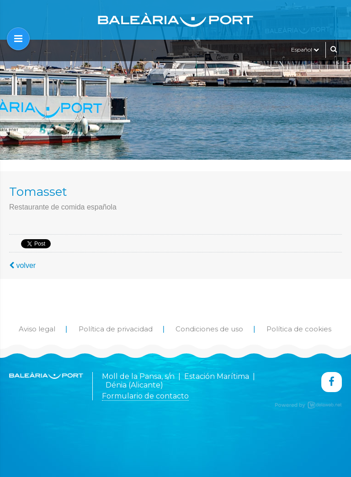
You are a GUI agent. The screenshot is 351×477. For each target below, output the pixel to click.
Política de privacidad (116, 329)
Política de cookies (298, 329)
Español (305, 49)
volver (22, 265)
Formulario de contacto (145, 396)
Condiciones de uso (209, 329)
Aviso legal (37, 329)
